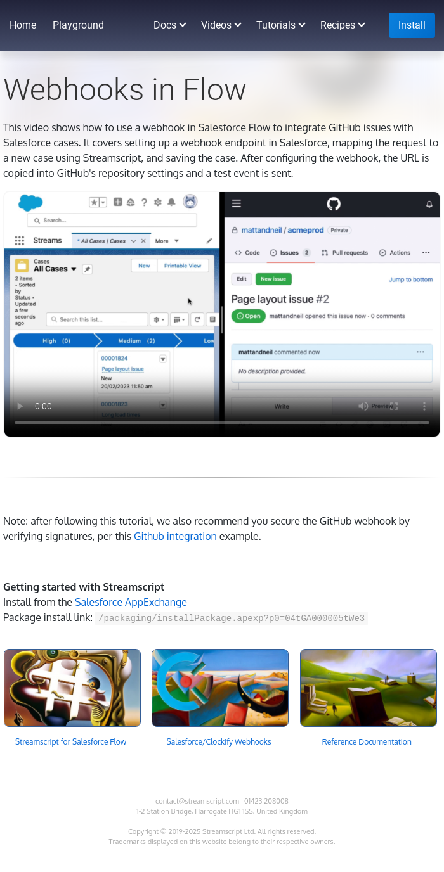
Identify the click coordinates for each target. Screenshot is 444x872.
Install (412, 25)
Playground (78, 25)
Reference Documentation (367, 742)
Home (23, 25)
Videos (216, 25)
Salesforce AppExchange (131, 602)
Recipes (337, 25)
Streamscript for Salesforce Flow (70, 742)
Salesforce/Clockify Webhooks (219, 742)
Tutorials (276, 25)
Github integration (175, 536)
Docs (164, 25)
